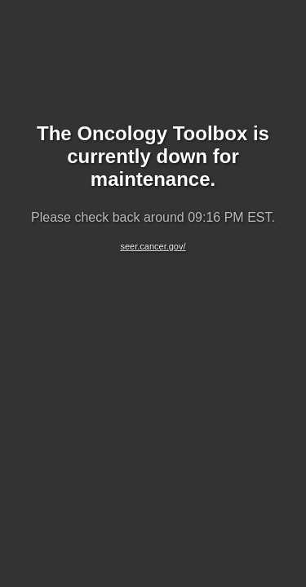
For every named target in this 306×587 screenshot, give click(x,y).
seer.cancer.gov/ (152, 246)
